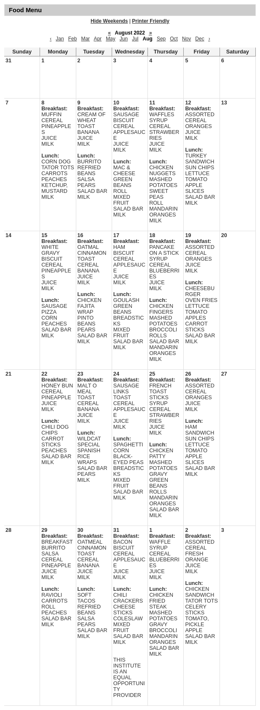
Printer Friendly (150, 21)
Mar (85, 39)
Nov (186, 39)
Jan (60, 39)
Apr (98, 39)
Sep (161, 39)
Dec (199, 39)
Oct (174, 39)
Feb (72, 39)
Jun (124, 39)
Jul (135, 39)
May (110, 39)
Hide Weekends (109, 21)
